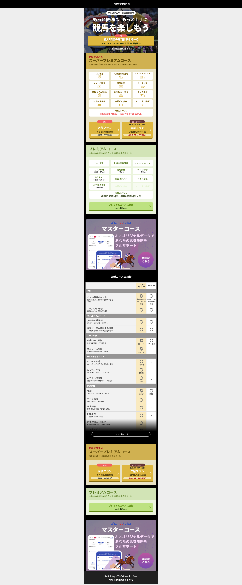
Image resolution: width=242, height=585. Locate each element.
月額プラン (105, 131)
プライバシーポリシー (126, 576)
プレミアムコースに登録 (121, 206)
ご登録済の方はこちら (121, 49)
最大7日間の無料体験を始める (120, 41)
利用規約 (109, 576)
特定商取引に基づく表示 (121, 580)
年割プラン (137, 129)
